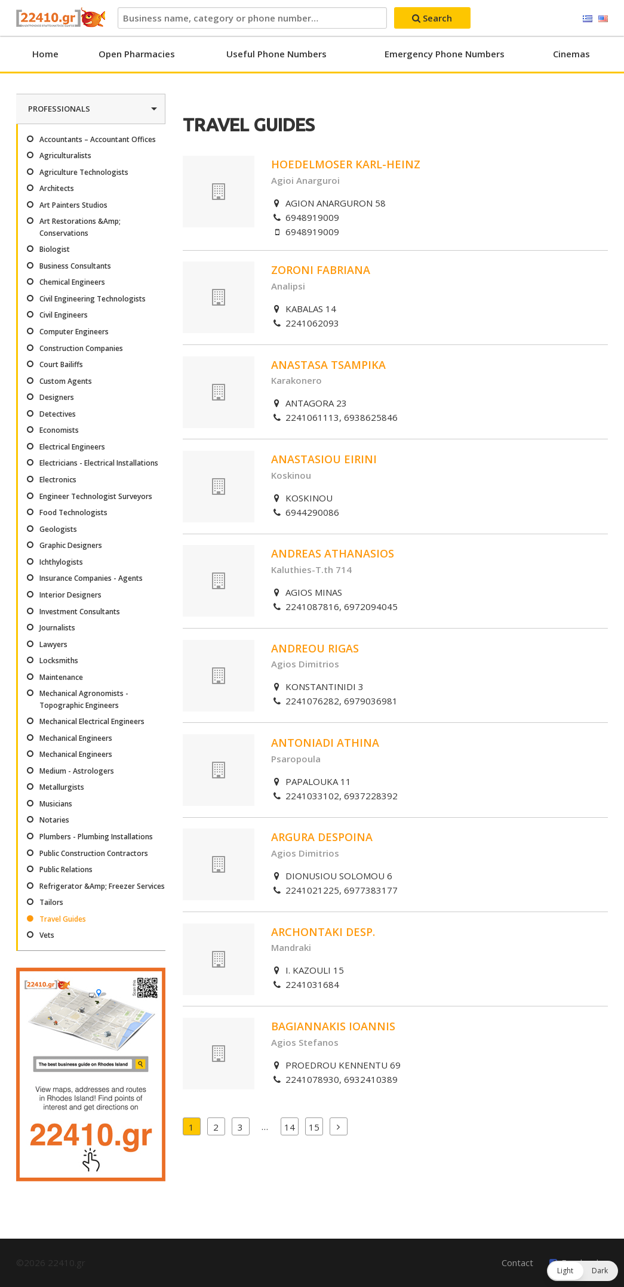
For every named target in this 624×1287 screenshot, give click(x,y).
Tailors (51, 902)
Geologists (58, 529)
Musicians (55, 804)
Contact (517, 1262)
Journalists (57, 628)
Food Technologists (73, 512)
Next (339, 1126)
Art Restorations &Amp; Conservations (80, 227)
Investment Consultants (79, 611)
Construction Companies (81, 348)
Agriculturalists (65, 155)
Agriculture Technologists (83, 172)
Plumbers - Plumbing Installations (96, 837)
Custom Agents (65, 381)
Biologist (54, 249)
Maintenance (61, 677)
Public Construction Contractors (93, 853)
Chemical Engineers (72, 282)
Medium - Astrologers (76, 771)
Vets (46, 935)
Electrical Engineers (72, 447)
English (603, 19)
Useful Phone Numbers (276, 54)
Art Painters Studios (73, 205)
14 (289, 1127)
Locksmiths (58, 660)
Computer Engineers (74, 332)
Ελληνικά (587, 19)
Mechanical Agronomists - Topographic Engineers (83, 699)
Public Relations (66, 869)
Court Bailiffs (61, 364)
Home (45, 54)
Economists (59, 430)
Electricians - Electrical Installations (98, 463)
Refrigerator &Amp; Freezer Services (102, 886)
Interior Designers (70, 595)
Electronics (57, 480)
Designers (56, 397)
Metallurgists (61, 787)
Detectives (57, 414)
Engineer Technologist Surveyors (95, 496)
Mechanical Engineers (75, 738)
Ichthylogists (61, 562)
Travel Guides (62, 919)
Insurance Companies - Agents (91, 578)
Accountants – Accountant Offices (97, 139)
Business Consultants (75, 266)
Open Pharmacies (137, 54)
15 (314, 1127)
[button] (582, 1271)
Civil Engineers (63, 315)
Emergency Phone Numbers (445, 54)
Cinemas (571, 54)
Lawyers (53, 644)
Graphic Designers (70, 545)
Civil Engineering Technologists (92, 299)
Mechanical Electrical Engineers (92, 721)
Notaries (54, 820)
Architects (56, 188)
